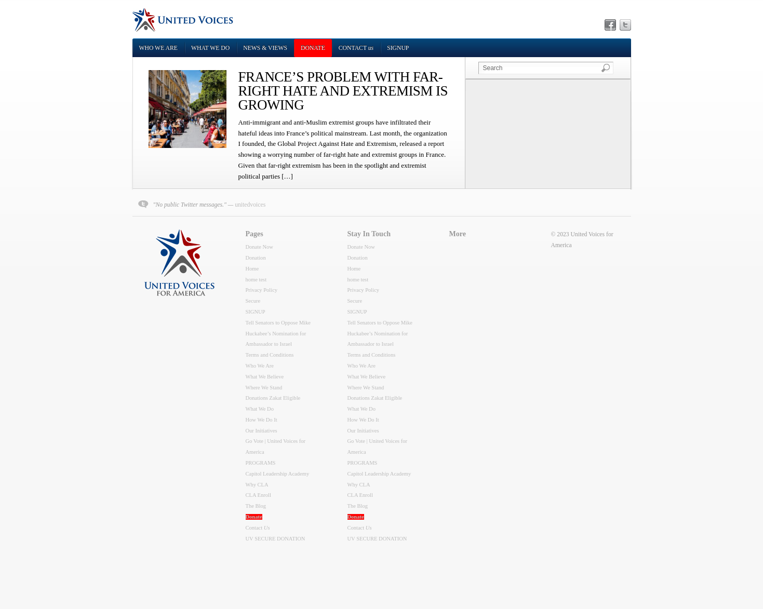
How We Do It (261, 420)
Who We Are (158, 48)
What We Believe (265, 377)
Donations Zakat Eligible (273, 398)
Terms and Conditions (270, 355)
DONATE (313, 48)
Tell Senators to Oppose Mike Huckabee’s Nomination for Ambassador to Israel (278, 333)
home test (256, 279)
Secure (253, 301)
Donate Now (259, 247)
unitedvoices (250, 204)
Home (252, 269)
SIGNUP (398, 48)
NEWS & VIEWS (265, 48)
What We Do (210, 48)
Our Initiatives (261, 431)
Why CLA (257, 485)
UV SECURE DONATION (275, 539)
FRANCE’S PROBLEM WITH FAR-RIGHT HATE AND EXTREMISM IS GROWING (343, 91)
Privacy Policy (262, 290)
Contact (356, 48)
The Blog (256, 506)
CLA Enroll (258, 495)
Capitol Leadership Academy (278, 474)
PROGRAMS (261, 463)
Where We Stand (264, 387)
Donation (256, 258)
